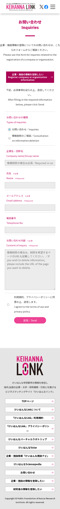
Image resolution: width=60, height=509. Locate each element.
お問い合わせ (27, 472)
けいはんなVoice (28, 447)
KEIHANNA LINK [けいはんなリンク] (30, 366)
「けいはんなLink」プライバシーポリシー (27, 428)
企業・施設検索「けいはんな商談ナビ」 (27, 456)
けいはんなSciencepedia (27, 464)
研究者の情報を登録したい (27, 489)
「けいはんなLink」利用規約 (27, 417)
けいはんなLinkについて (27, 409)
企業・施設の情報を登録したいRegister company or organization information (27, 77)
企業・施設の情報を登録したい (27, 480)
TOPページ (28, 401)
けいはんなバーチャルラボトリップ (27, 439)
